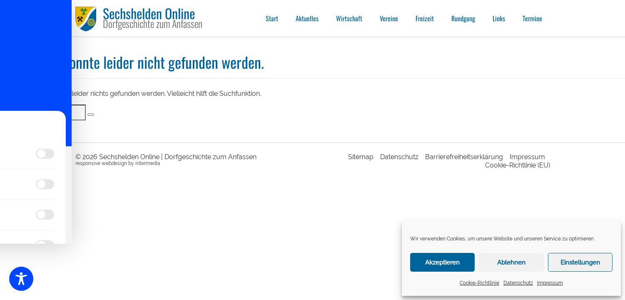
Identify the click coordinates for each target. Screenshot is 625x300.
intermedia (147, 163)
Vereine (389, 18)
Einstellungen (580, 262)
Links (499, 18)
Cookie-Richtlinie (479, 283)
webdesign (114, 163)
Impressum (550, 283)
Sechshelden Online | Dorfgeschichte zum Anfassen (177, 157)
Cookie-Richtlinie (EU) (517, 165)
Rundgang (463, 18)
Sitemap (361, 157)
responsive (87, 163)
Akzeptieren (442, 262)
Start (272, 18)
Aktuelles (307, 18)
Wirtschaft (349, 18)
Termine (532, 18)
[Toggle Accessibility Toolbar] (21, 279)
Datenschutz (518, 283)
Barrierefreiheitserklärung (464, 157)
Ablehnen (511, 262)
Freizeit (425, 18)
